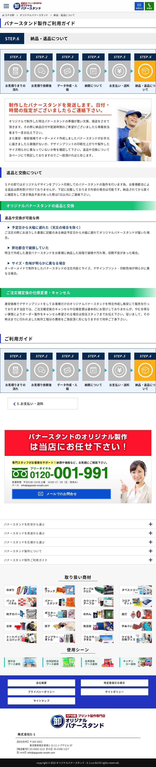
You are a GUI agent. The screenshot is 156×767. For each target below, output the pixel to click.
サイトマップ (42, 700)
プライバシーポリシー (41, 691)
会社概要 (41, 682)
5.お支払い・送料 (30, 404)
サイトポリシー (114, 691)
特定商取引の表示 (114, 682)
